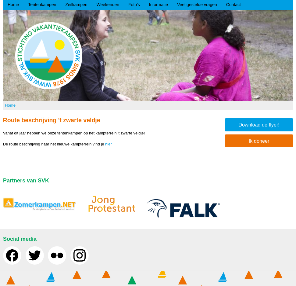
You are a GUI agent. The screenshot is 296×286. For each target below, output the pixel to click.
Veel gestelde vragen (197, 4)
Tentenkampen (42, 4)
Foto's (134, 4)
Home (13, 4)
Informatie (158, 4)
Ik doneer (259, 141)
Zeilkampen (76, 4)
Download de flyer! (259, 124)
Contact (233, 4)
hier (108, 144)
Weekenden (108, 4)
